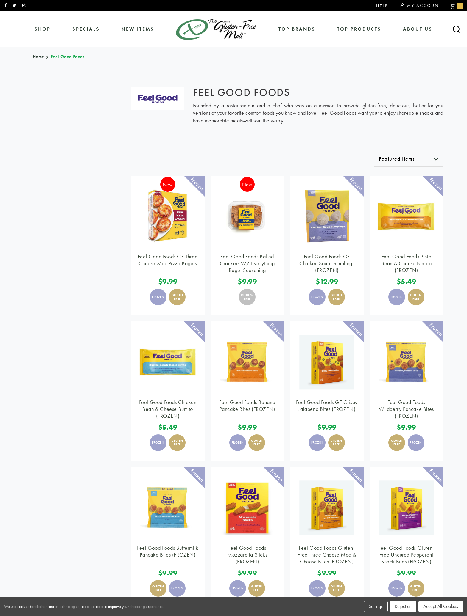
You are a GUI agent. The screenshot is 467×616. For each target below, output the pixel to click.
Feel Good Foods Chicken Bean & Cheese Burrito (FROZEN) (168, 409)
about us (417, 29)
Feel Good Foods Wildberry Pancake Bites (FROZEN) (406, 409)
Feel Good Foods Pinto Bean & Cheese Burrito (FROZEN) (406, 263)
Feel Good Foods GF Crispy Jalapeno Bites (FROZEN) (327, 405)
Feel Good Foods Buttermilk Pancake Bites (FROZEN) (167, 551)
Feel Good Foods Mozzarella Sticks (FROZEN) (247, 554)
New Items (138, 29)
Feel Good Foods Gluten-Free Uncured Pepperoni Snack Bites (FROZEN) (406, 554)
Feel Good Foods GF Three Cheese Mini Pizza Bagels (167, 260)
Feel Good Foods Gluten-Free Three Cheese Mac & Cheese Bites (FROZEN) (327, 554)
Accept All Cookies (440, 606)
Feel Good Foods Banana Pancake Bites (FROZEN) (247, 405)
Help (382, 5)
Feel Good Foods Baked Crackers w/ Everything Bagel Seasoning (247, 263)
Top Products (359, 29)
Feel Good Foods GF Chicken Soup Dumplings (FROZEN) (326, 263)
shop (43, 29)
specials (86, 29)
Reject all (403, 606)
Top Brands (296, 29)
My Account (421, 6)
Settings (376, 606)
